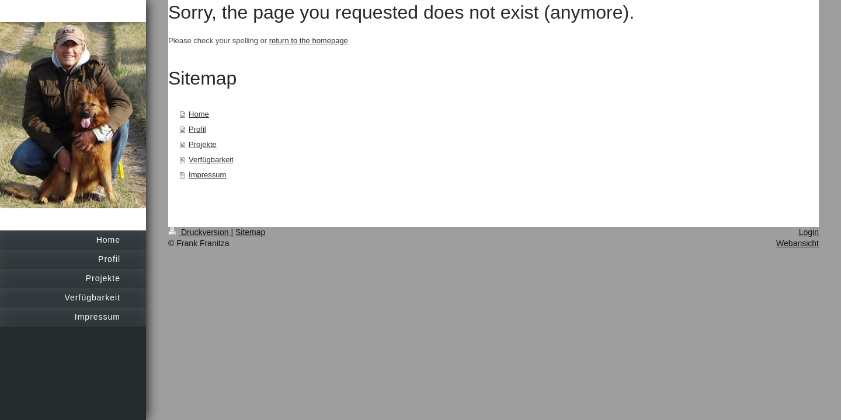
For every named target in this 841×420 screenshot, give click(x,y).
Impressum (207, 174)
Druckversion (199, 232)
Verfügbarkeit (211, 159)
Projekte (203, 144)
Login (809, 232)
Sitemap (250, 232)
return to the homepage (308, 40)
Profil (197, 129)
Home (199, 114)
